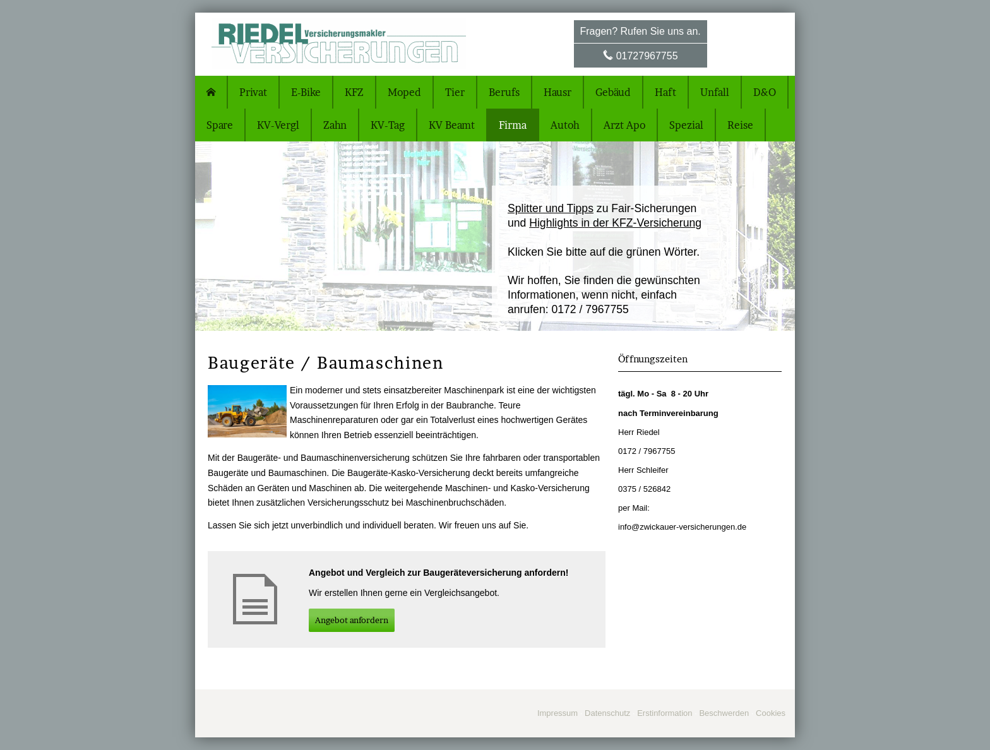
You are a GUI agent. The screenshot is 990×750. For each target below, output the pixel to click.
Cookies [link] (770, 713)
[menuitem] (211, 92)
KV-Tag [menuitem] (388, 125)
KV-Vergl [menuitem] (278, 125)
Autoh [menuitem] (565, 125)
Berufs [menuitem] (504, 92)
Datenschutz (607, 713)
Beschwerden (724, 713)
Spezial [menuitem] (686, 125)
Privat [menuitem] (253, 92)
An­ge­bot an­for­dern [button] (351, 620)
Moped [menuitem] (404, 92)
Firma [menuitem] (513, 125)
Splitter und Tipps (550, 208)
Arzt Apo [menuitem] (624, 125)
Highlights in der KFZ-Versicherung (615, 223)
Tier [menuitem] (455, 92)
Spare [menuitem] (219, 125)
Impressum (557, 713)
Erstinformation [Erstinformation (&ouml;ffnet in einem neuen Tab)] (664, 713)
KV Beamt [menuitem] (452, 125)
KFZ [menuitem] (354, 92)
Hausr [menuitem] (557, 92)
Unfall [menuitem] (714, 92)
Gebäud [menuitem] (613, 92)
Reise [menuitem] (740, 125)
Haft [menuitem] (665, 92)
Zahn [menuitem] (335, 125)
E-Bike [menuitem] (306, 92)
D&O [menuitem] (764, 92)
